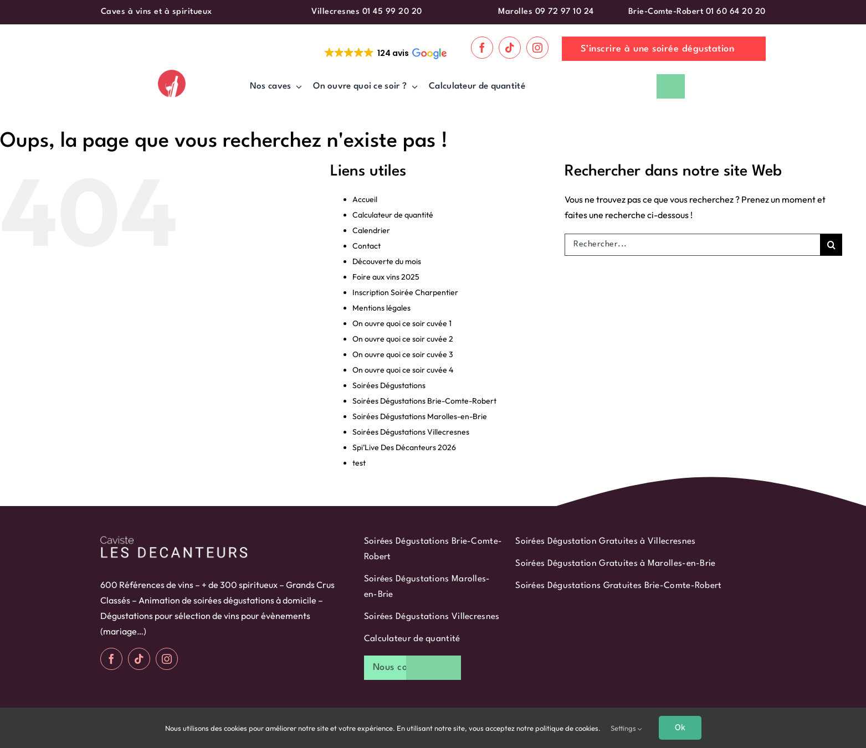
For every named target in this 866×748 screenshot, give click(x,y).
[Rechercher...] (692, 245)
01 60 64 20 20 (736, 12)
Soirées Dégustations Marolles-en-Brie (419, 416)
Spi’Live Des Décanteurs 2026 (404, 447)
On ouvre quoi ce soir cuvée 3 (402, 354)
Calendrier (371, 230)
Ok (680, 727)
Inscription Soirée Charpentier (405, 292)
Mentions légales (381, 308)
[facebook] (482, 48)
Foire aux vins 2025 (385, 277)
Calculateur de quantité (392, 215)
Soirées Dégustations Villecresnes (410, 432)
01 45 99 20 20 (392, 12)
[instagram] (537, 48)
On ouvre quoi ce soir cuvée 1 (402, 323)
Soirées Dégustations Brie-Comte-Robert (424, 401)
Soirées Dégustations (389, 385)
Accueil (364, 199)
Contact (366, 246)
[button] (385, 53)
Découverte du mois (386, 261)
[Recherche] (831, 245)
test (359, 463)
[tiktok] (510, 48)
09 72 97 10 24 (564, 12)
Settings (626, 728)
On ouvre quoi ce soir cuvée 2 (402, 339)
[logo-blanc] (174, 538)
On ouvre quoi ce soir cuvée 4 (402, 370)
